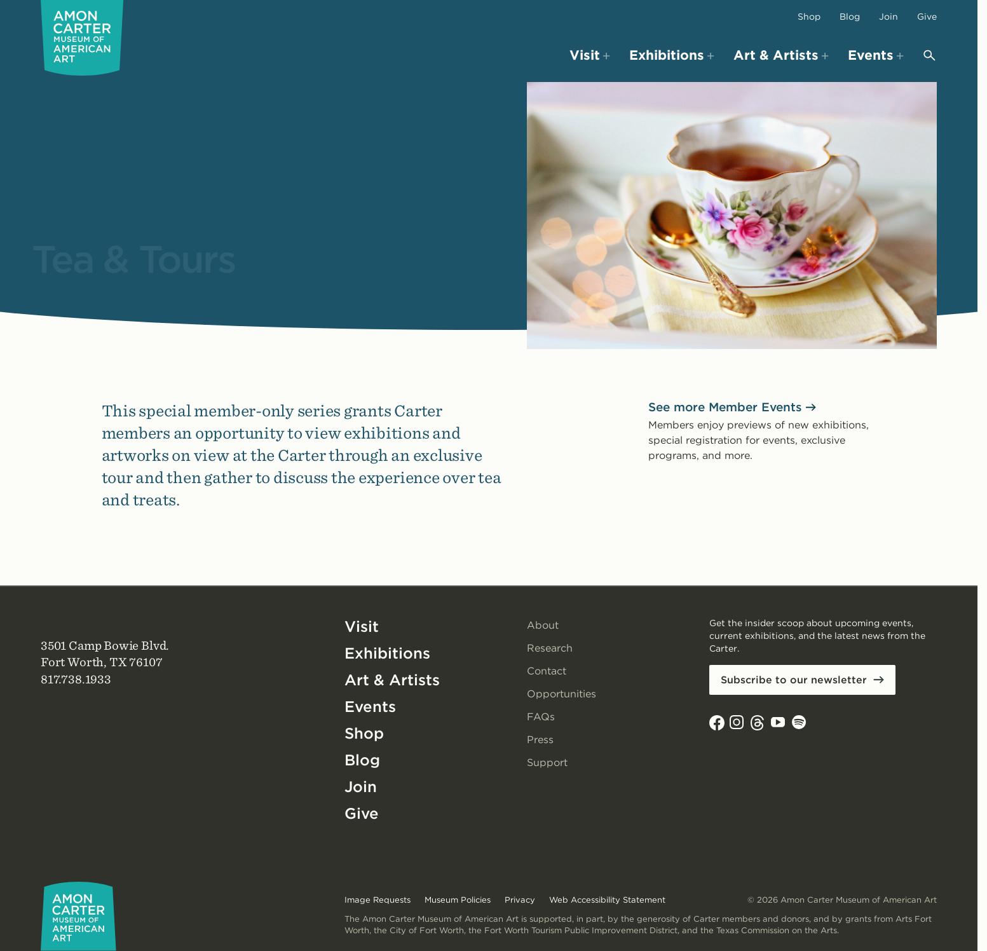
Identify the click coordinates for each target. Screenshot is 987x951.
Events (370, 706)
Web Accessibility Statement (607, 900)
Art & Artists (392, 680)
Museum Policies (458, 900)
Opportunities (561, 694)
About (543, 625)
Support (547, 762)
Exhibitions (387, 653)
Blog (850, 16)
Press (540, 740)
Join (888, 16)
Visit (361, 626)
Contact (546, 671)
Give (927, 16)
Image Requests (377, 900)
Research (550, 648)
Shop (809, 16)
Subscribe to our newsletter (794, 680)
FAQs (541, 717)
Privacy (520, 900)
